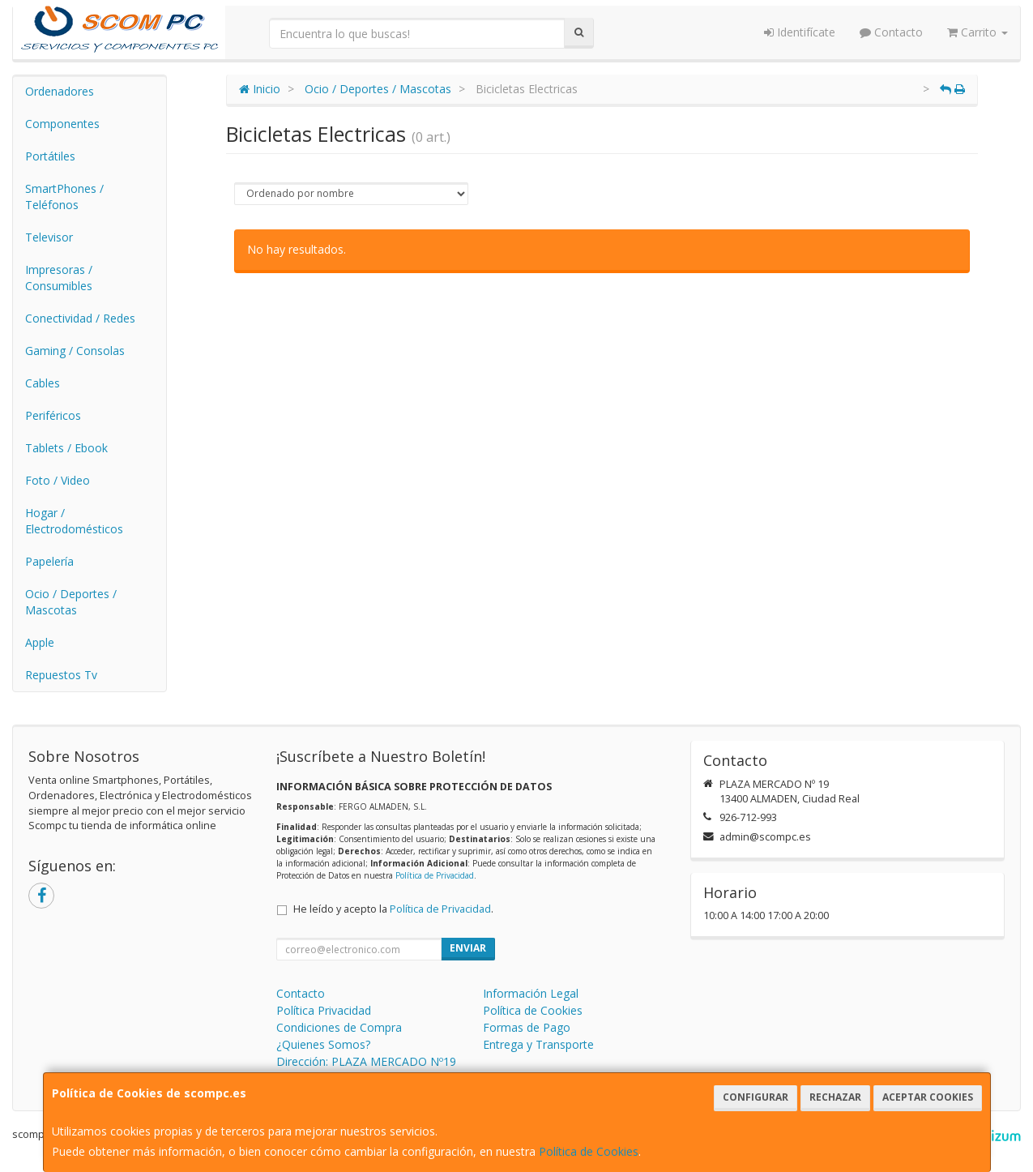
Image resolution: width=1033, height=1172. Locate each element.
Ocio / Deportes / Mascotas (71, 602)
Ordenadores (59, 91)
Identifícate (799, 32)
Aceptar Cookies (927, 1097)
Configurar (755, 1097)
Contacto (891, 32)
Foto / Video (57, 480)
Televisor (49, 237)
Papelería (49, 561)
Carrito (977, 32)
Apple (39, 642)
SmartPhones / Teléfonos (64, 196)
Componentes (62, 123)
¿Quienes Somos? (323, 1044)
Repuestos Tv (61, 674)
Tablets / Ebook (66, 448)
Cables (42, 383)
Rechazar (835, 1097)
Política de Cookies (588, 1151)
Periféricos (53, 415)
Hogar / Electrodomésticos (74, 521)
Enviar (468, 948)
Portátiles (50, 156)
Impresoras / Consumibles (58, 277)
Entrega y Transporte (538, 1044)
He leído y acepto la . (393, 909)
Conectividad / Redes (80, 318)
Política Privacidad (323, 1010)
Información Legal (530, 993)
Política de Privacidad (434, 875)
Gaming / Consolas (75, 350)
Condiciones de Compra (339, 1027)
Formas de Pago (526, 1027)
